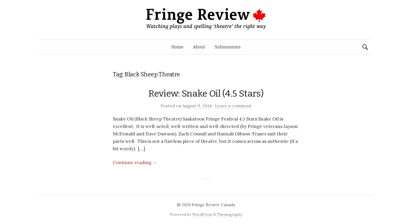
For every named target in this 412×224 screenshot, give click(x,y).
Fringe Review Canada (213, 204)
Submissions (228, 46)
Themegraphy (229, 214)
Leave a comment (233, 105)
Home (177, 46)
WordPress (202, 214)
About (199, 46)
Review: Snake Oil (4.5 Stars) (205, 93)
